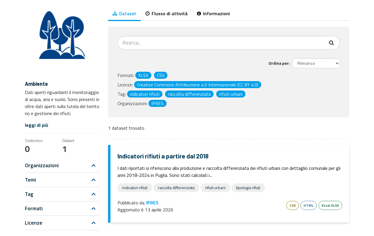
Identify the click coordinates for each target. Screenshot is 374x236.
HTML (309, 205)
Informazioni (213, 13)
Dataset (124, 13)
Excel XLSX (330, 205)
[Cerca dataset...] (221, 42)
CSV (293, 205)
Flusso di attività (167, 13)
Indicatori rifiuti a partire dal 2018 (163, 156)
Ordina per (279, 63)
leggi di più (36, 125)
